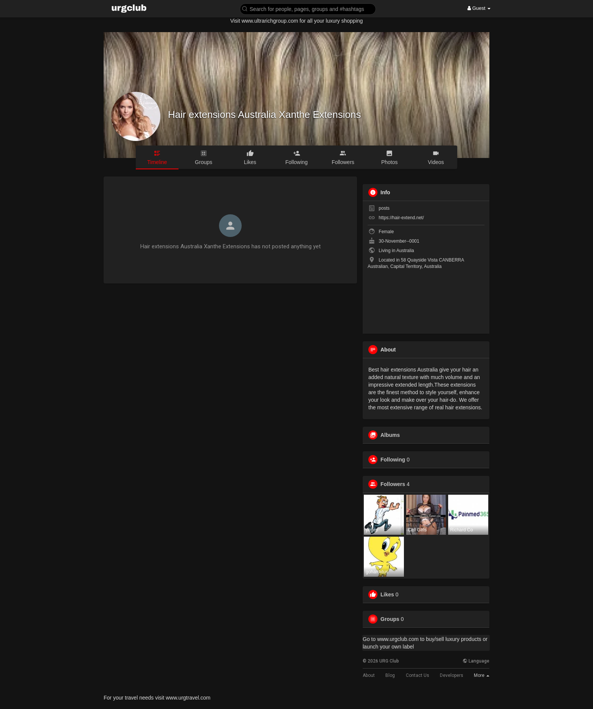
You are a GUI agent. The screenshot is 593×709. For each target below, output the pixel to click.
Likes (387, 594)
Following (392, 460)
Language (476, 661)
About (369, 675)
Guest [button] (479, 8)
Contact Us (417, 675)
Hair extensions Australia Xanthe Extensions (264, 114)
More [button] (481, 675)
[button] (308, 8)
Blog (390, 675)
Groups (389, 619)
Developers (451, 675)
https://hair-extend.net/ (401, 217)
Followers (392, 484)
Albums (390, 435)
